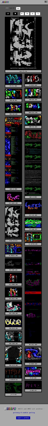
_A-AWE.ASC (33, 390)
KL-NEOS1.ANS (13, 255)
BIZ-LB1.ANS (33, 215)
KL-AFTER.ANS (33, 244)
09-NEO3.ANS (33, 85)
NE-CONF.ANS (13, 270)
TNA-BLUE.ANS (13, 328)
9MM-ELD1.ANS (33, 112)
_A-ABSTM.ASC (13, 379)
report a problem (23, 418)
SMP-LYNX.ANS (13, 313)
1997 (7, 8)
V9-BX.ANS (33, 378)
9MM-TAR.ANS (13, 114)
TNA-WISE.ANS (13, 365)
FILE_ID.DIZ (13, 240)
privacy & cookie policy (24, 413)
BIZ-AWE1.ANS (13, 203)
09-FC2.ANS (13, 86)
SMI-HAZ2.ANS (13, 298)
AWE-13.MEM (13, 189)
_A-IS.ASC (13, 394)
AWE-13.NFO (33, 197)
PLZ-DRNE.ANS (13, 284)
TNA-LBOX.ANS (13, 343)
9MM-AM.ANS (13, 100)
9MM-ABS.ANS (33, 99)
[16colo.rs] (5, 2)
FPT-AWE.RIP (33, 229)
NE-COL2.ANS (33, 344)
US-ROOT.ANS (33, 364)
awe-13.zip (23, 71)
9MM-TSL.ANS (33, 127)
